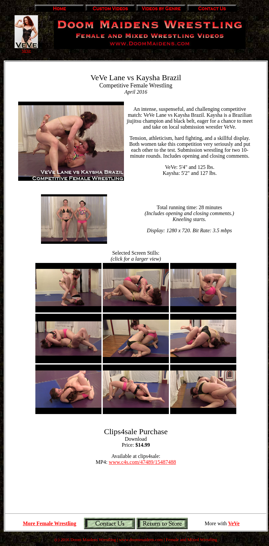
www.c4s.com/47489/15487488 (142, 462)
